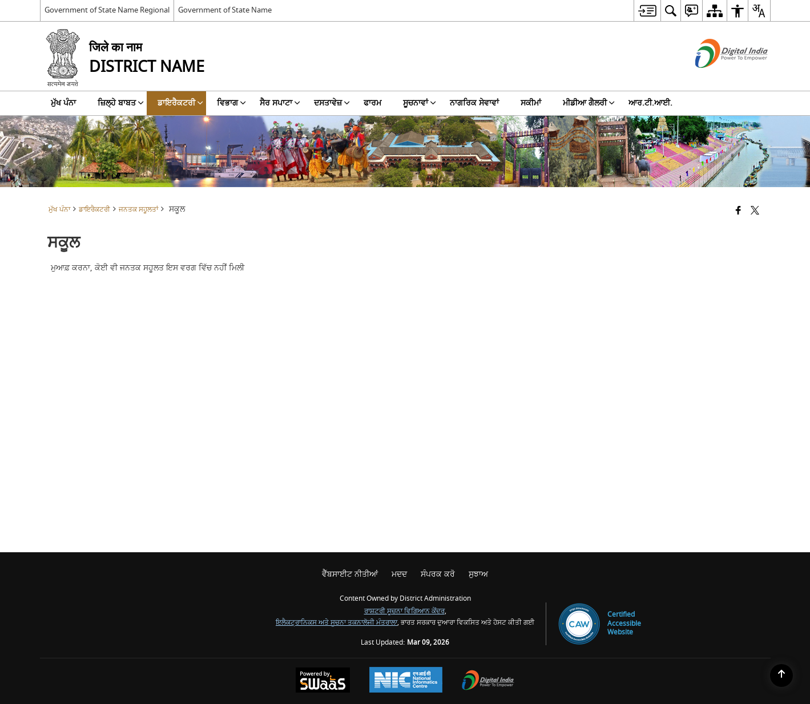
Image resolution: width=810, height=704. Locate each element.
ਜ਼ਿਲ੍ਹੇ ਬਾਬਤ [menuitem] (121, 103)
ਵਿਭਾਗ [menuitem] (231, 103)
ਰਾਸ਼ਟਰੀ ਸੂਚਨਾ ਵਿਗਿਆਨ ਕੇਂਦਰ (404, 611)
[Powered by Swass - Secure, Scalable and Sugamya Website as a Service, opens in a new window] (322, 681)
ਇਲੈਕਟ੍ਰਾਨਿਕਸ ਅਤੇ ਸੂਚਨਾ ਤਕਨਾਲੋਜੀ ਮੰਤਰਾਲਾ (336, 623)
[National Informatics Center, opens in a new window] (406, 681)
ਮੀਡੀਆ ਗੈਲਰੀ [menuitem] (589, 103)
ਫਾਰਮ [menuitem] (372, 103)
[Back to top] (781, 675)
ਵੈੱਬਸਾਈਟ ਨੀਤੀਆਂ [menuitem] (350, 574)
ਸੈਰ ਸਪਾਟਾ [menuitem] (280, 103)
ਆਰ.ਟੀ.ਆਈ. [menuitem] (650, 103)
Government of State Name (225, 10)
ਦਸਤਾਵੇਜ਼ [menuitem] (332, 103)
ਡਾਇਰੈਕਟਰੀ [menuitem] (180, 103)
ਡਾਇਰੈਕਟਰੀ (94, 210)
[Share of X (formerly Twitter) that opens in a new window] (755, 211)
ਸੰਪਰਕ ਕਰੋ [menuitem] (438, 574)
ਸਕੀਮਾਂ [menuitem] (531, 103)
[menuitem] (647, 10)
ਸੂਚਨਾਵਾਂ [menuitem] (419, 103)
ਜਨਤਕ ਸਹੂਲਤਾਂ (138, 210)
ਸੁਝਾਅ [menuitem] (478, 574)
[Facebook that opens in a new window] (738, 211)
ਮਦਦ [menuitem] (399, 574)
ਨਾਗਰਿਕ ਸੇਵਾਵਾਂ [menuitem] (474, 103)
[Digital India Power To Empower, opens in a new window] (488, 681)
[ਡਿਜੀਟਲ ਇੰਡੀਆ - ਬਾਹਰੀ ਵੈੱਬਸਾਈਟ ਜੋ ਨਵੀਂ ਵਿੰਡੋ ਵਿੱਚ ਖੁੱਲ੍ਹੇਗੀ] (717, 78)
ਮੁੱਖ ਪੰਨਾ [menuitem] (63, 103)
